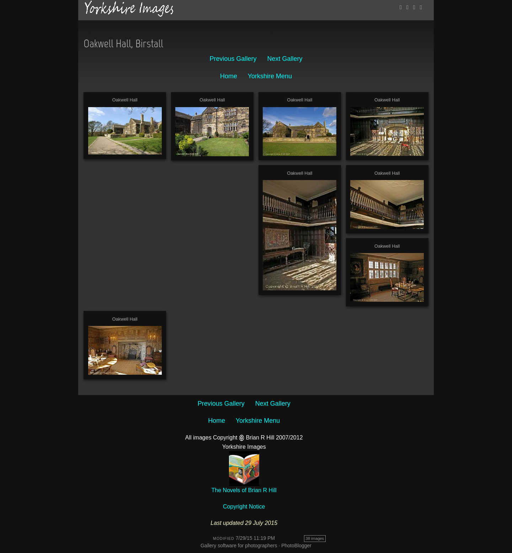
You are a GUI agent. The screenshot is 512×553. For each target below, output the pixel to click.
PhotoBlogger (296, 545)
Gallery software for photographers (239, 545)
